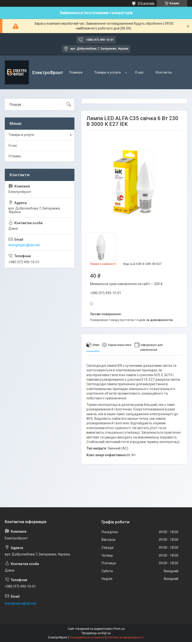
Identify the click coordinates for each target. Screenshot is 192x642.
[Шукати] (68, 104)
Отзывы (14, 156)
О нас (139, 72)
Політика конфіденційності (125, 637)
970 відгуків (146, 3)
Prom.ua (119, 628)
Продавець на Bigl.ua (96, 633)
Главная (75, 72)
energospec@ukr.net (24, 245)
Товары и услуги (107, 72)
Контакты (164, 72)
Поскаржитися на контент (87, 637)
